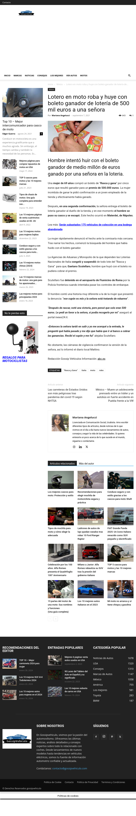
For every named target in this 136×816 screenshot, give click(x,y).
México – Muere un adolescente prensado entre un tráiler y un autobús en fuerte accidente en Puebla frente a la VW (115, 395)
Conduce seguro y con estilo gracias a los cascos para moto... (29, 249)
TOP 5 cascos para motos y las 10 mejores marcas (119, 568)
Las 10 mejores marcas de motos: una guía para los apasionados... (30, 280)
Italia (84, 370)
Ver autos (71, 75)
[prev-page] (50, 619)
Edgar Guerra (8, 133)
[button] (129, 75)
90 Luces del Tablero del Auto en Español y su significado (76, 674)
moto (92, 370)
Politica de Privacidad (87, 782)
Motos (83, 75)
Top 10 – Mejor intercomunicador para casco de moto (22, 125)
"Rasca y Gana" (71, 370)
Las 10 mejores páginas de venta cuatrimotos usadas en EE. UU (30, 217)
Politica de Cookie (52, 782)
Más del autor (86, 463)
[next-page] (55, 619)
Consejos (42, 75)
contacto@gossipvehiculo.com (69, 768)
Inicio (7, 75)
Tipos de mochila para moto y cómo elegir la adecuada (59, 532)
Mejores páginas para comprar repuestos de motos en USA (29, 164)
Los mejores (56, 75)
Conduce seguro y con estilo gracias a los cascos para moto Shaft (119, 495)
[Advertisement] (68, 45)
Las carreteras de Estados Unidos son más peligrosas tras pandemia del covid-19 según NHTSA (67, 395)
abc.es (101, 358)
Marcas (18, 75)
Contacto (6, 2)
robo (101, 370)
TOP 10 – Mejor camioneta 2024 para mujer (29, 663)
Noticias (29, 75)
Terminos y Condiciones (113, 782)
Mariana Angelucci (61, 115)
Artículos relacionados (62, 463)
